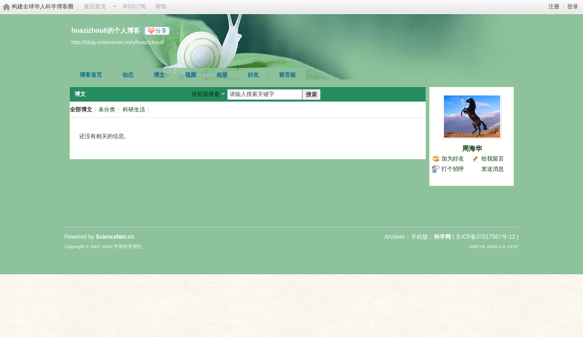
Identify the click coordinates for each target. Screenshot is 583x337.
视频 (190, 75)
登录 (572, 6)
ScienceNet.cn (115, 237)
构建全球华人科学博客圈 (43, 6)
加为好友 (453, 158)
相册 (222, 75)
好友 (253, 75)
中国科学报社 (128, 246)
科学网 (442, 237)
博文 (159, 75)
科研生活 (134, 109)
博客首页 (91, 75)
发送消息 (492, 169)
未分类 (106, 109)
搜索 (311, 94)
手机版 (419, 237)
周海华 (472, 148)
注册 (554, 6)
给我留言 (492, 158)
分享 (161, 31)
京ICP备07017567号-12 (485, 237)
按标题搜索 (206, 94)
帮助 (161, 6)
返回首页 (95, 6)
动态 (127, 75)
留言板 (287, 75)
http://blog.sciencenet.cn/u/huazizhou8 (118, 42)
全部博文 (81, 109)
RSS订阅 (134, 6)
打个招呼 (453, 169)
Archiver (394, 237)
